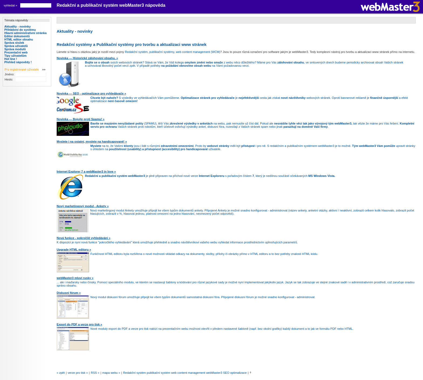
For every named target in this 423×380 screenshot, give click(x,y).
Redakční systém (136, 51)
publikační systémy (161, 51)
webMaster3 (214, 372)
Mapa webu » (111, 372)
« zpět (61, 372)
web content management (188, 372)
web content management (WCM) (198, 51)
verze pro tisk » (78, 372)
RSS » (95, 372)
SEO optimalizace (235, 372)
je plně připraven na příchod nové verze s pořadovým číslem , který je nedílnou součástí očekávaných (210, 175)
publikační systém (159, 372)
